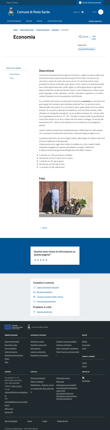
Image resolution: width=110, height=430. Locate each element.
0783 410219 (16, 386)
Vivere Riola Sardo (54, 20)
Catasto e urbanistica (38, 352)
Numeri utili (9, 412)
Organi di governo (11, 352)
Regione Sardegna (12, 2)
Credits (44, 421)
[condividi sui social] (83, 36)
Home (15, 30)
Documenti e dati (11, 345)
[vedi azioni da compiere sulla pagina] (93, 37)
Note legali (60, 381)
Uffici (6, 362)
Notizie (84, 341)
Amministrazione (14, 20)
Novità (29, 20)
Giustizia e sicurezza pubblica (66, 341)
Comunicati (86, 345)
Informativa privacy (63, 378)
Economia (55, 30)
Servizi (39, 20)
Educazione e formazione (39, 355)
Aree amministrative (12, 341)
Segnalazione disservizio (64, 393)
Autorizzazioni (35, 348)
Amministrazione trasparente (66, 388)
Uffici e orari (9, 408)
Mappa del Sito (62, 421)
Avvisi (84, 348)
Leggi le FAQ (60, 390)
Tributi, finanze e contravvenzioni (67, 354)
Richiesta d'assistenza (64, 398)
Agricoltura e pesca (37, 341)
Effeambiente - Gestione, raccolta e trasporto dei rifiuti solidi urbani (42, 388)
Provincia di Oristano (38, 378)
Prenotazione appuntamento (66, 396)
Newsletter (86, 381)
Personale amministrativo (14, 355)
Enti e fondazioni (11, 348)
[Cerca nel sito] (99, 12)
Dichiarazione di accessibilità (66, 385)
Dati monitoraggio (11, 421)
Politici (7, 358)
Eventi (84, 366)
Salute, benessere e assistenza (67, 348)
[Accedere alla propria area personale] (89, 2)
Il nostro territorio (42, 30)
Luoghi (84, 363)
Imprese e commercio (63, 345)
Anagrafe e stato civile (39, 345)
